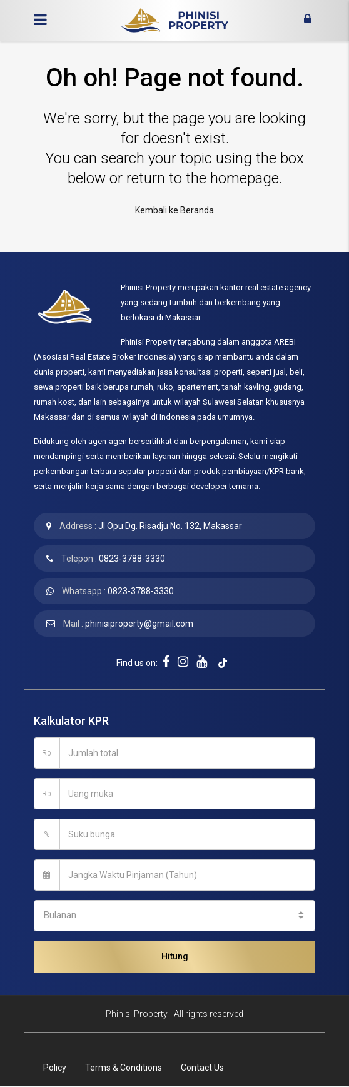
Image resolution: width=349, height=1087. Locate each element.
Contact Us (202, 1068)
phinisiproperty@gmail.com (139, 624)
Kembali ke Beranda (174, 210)
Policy (54, 1068)
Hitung (174, 956)
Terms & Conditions (123, 1068)
